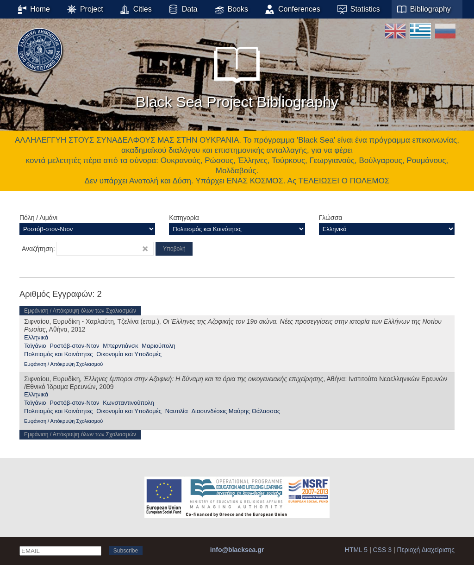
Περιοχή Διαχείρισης (426, 549)
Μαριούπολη (158, 345)
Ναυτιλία (176, 411)
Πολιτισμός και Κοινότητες (58, 354)
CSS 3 (382, 549)
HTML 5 (356, 549)
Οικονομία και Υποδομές (129, 354)
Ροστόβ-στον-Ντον (74, 345)
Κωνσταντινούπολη (128, 402)
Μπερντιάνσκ (120, 345)
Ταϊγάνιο (35, 345)
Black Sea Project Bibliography (237, 73)
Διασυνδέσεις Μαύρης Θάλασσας (235, 411)
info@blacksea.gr (237, 549)
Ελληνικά (36, 337)
